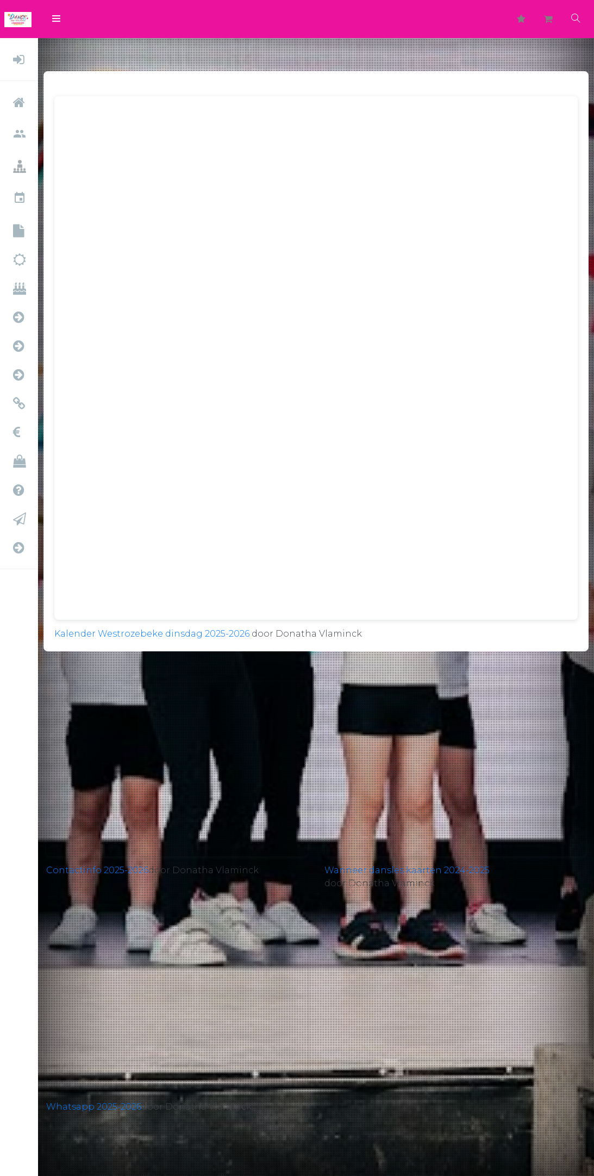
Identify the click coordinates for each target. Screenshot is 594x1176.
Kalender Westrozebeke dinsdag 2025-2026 (151, 634)
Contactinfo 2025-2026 (97, 870)
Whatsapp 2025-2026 (93, 1107)
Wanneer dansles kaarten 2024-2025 (407, 870)
